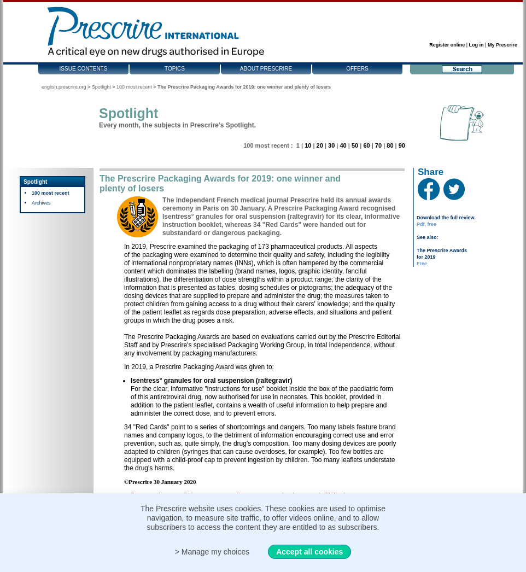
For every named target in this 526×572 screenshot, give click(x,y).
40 (343, 145)
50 (355, 145)
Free (422, 263)
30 (331, 145)
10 (308, 145)
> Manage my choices (212, 551)
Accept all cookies (309, 551)
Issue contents (84, 69)
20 (320, 145)
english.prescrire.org (64, 87)
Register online (447, 45)
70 (378, 145)
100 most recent (134, 87)
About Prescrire (266, 69)
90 (402, 145)
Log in (476, 45)
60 (366, 145)
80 (390, 145)
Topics (175, 69)
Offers (357, 69)
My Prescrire (502, 45)
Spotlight (101, 87)
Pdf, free (426, 224)
